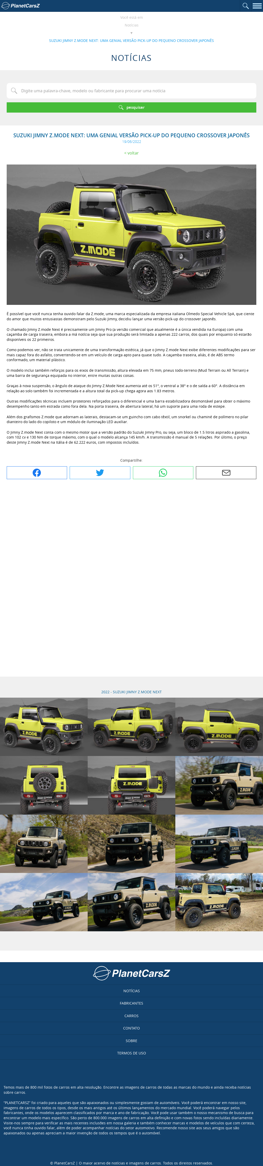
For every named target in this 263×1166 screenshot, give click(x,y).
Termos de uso (131, 1053)
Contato (131, 1028)
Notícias (132, 25)
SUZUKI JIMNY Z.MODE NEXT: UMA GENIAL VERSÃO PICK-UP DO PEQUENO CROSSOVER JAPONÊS (131, 40)
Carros (131, 1015)
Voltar (133, 153)
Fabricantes (131, 1003)
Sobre (131, 1040)
